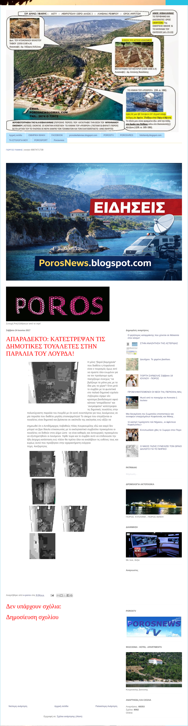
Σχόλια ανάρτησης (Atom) (69, 716)
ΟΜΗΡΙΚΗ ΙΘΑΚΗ (36, 135)
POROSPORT (40, 140)
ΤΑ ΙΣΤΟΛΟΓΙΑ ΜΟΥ (18, 140)
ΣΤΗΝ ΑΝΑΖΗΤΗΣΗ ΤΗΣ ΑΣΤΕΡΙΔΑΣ (159, 343)
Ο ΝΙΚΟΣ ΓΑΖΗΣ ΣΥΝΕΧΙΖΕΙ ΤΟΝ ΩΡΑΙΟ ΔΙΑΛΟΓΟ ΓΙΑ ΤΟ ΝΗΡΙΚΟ (161, 447)
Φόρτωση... (131, 474)
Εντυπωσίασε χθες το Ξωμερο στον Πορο (160, 430)
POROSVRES (126, 135)
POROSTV (108, 135)
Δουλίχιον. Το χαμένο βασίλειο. (155, 359)
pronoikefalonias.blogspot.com (83, 135)
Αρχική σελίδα (15, 135)
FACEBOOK (57, 135)
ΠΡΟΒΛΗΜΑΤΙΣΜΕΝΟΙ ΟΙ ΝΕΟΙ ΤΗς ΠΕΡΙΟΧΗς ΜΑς (155, 392)
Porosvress (59, 140)
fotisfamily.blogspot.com (150, 135)
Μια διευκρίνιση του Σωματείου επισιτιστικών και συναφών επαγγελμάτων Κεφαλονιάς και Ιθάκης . (150, 415)
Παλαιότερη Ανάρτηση (106, 706)
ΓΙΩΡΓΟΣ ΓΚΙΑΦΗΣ (14, 150)
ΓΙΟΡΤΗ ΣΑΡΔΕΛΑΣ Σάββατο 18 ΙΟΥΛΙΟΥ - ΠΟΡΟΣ (156, 377)
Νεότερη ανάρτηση (18, 706)
